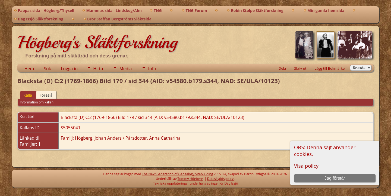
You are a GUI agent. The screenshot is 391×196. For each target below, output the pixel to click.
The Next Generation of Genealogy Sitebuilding (177, 174)
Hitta (98, 69)
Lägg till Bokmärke (329, 68)
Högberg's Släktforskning (97, 42)
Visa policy (306, 165)
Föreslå (46, 95)
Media (125, 69)
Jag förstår (334, 178)
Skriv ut (300, 68)
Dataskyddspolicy (220, 178)
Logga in (69, 69)
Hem (29, 69)
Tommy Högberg (190, 178)
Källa (28, 95)
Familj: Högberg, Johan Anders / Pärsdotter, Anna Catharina (121, 138)
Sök (47, 69)
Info (152, 69)
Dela (282, 68)
